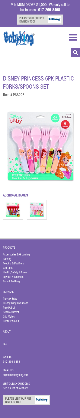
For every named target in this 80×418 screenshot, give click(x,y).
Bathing (7, 259)
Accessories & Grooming (16, 254)
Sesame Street (11, 312)
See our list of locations (15, 388)
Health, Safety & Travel (15, 272)
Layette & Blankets (13, 277)
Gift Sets (8, 268)
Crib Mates (9, 316)
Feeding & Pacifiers (13, 263)
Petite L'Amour (11, 321)
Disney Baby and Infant (15, 303)
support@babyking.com (15, 375)
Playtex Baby (10, 298)
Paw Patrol (9, 307)
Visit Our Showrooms (17, 383)
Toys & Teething (11, 281)
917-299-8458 (11, 361)
